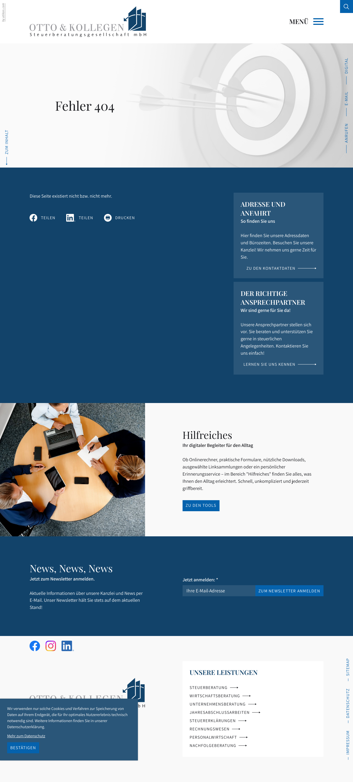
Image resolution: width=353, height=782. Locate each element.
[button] (346, 138)
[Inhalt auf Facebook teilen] (42, 218)
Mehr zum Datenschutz (26, 736)
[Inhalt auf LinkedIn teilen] (79, 218)
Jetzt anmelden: (200, 579)
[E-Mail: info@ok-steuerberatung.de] (346, 103)
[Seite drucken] (119, 218)
